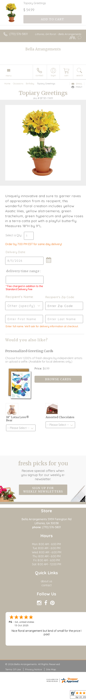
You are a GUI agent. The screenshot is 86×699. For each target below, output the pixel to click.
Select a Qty (13, 235)
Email (76, 83)
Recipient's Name (19, 297)
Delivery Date (15, 252)
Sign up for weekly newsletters (43, 489)
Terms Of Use (13, 669)
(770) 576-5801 (18, 34)
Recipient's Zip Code (59, 297)
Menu (9, 75)
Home (7, 83)
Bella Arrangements (43, 49)
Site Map (51, 669)
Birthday (30, 83)
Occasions (18, 83)
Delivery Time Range (23, 271)
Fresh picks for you (43, 470)
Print (77, 87)
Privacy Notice (33, 669)
